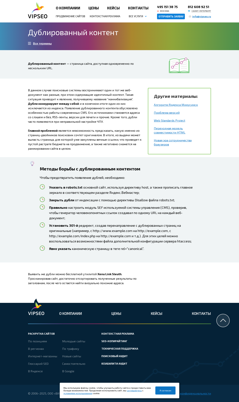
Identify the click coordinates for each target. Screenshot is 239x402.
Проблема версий (167, 112)
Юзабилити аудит (114, 363)
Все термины (42, 43)
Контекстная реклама (105, 16)
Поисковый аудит (114, 356)
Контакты (138, 8)
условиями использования (77, 393)
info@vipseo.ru (201, 16)
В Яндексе (35, 371)
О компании (68, 8)
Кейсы (113, 8)
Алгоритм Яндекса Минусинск (176, 104)
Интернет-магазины (42, 356)
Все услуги (136, 16)
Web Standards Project (169, 120)
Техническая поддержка (119, 348)
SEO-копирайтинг (114, 341)
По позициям (37, 341)
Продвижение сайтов (70, 16)
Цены (94, 8)
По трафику (70, 348)
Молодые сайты (73, 341)
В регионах (36, 348)
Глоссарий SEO (38, 363)
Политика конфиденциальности (188, 393)
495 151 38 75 (167, 7)
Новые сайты (71, 356)
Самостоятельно (73, 363)
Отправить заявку (171, 16)
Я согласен (165, 390)
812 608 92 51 (198, 7)
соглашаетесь (134, 390)
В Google (68, 371)
